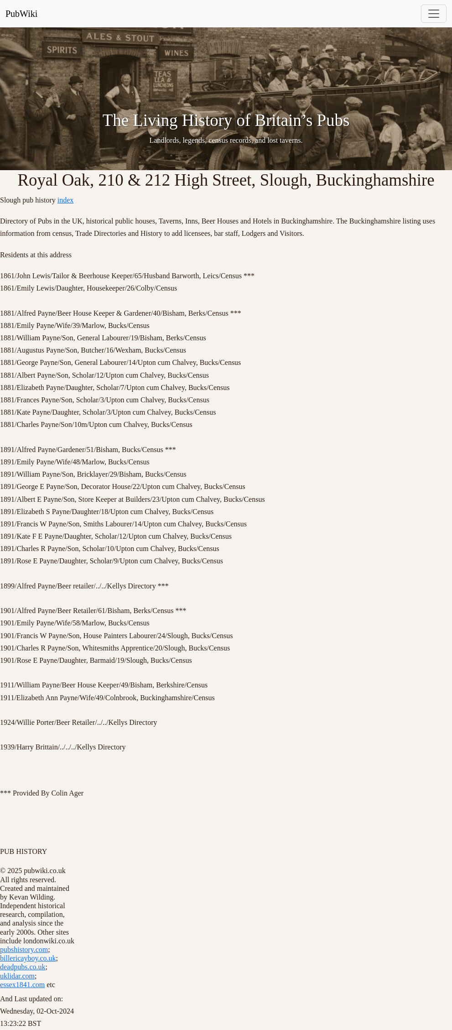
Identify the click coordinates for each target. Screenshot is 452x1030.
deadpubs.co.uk (23, 967)
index (65, 200)
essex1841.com (22, 984)
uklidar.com (17, 976)
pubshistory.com (24, 949)
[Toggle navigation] (434, 14)
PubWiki (21, 14)
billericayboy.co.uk (28, 958)
